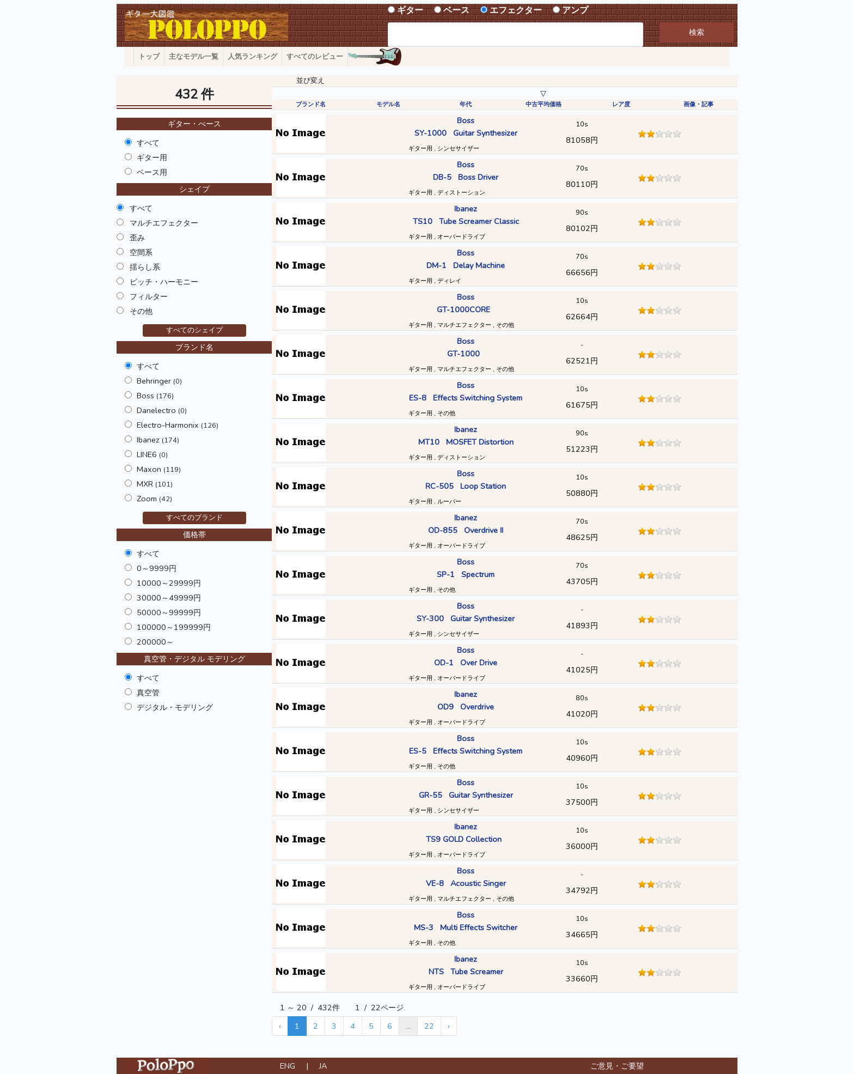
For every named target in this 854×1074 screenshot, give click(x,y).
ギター (410, 10)
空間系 (141, 252)
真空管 (148, 692)
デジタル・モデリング (175, 707)
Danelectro (162, 410)
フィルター (149, 296)
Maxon (159, 469)
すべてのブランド (194, 518)
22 (429, 1026)
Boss (155, 395)
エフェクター (516, 10)
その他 (141, 311)
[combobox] (515, 34)
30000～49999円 (169, 597)
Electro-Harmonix (177, 425)
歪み (137, 237)
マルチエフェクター (164, 222)
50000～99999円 (169, 612)
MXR (155, 483)
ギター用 (152, 157)
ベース (456, 10)
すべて (148, 142)
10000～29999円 (169, 583)
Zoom (154, 498)
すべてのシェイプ (194, 330)
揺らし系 (145, 267)
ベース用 (152, 172)
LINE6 (152, 454)
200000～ (155, 641)
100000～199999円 (174, 627)
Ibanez (158, 439)
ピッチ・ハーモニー (164, 281)
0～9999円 (156, 568)
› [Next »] (449, 1026)
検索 (696, 32)
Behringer (159, 380)
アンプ (575, 10)
